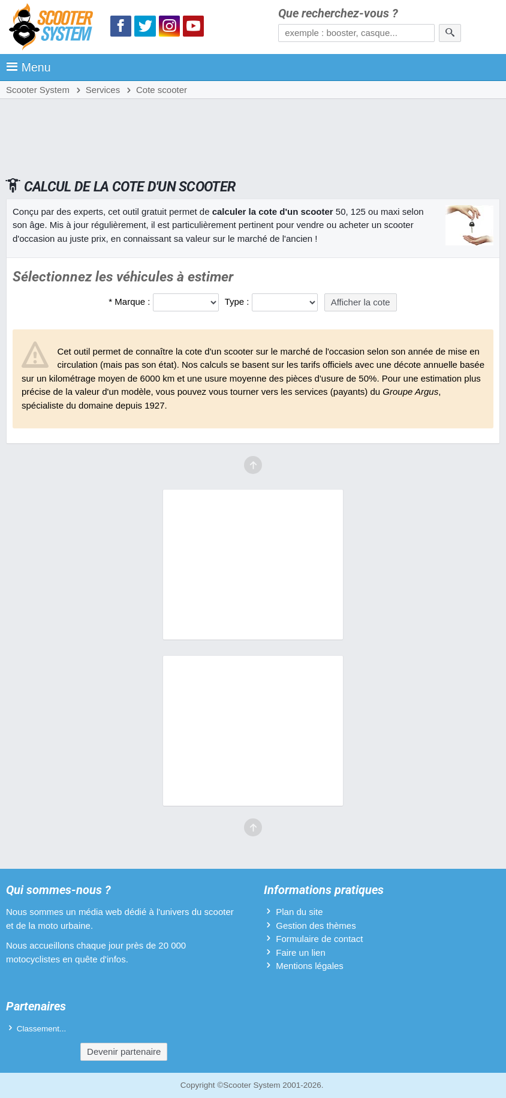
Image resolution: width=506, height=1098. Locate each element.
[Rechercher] (450, 33)
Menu (28, 67)
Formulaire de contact (319, 939)
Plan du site (299, 912)
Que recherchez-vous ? (338, 13)
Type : (237, 301)
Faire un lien (301, 952)
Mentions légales (310, 966)
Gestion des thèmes (316, 925)
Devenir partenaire (124, 1051)
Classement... (42, 1028)
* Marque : (129, 301)
